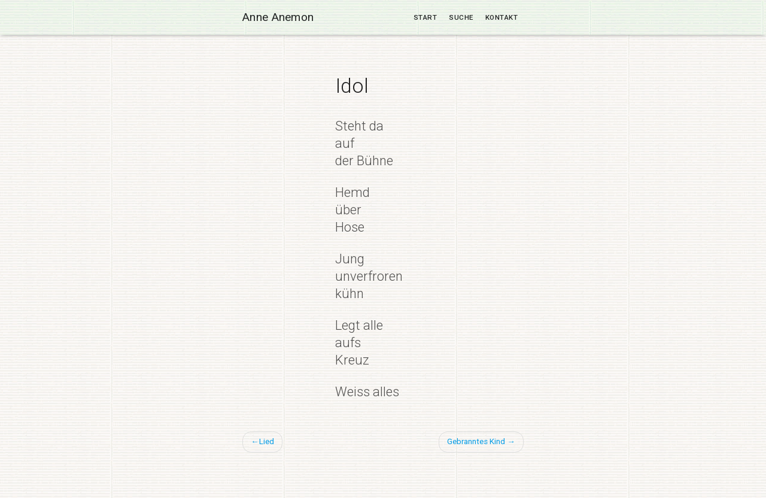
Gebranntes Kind (476, 441)
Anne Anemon (278, 17)
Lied (266, 441)
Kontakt (501, 17)
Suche (461, 17)
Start (425, 17)
